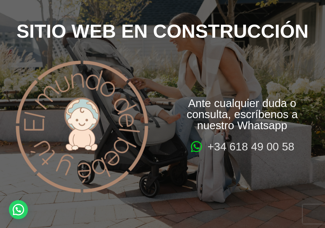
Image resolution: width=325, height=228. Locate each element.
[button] (18, 209)
